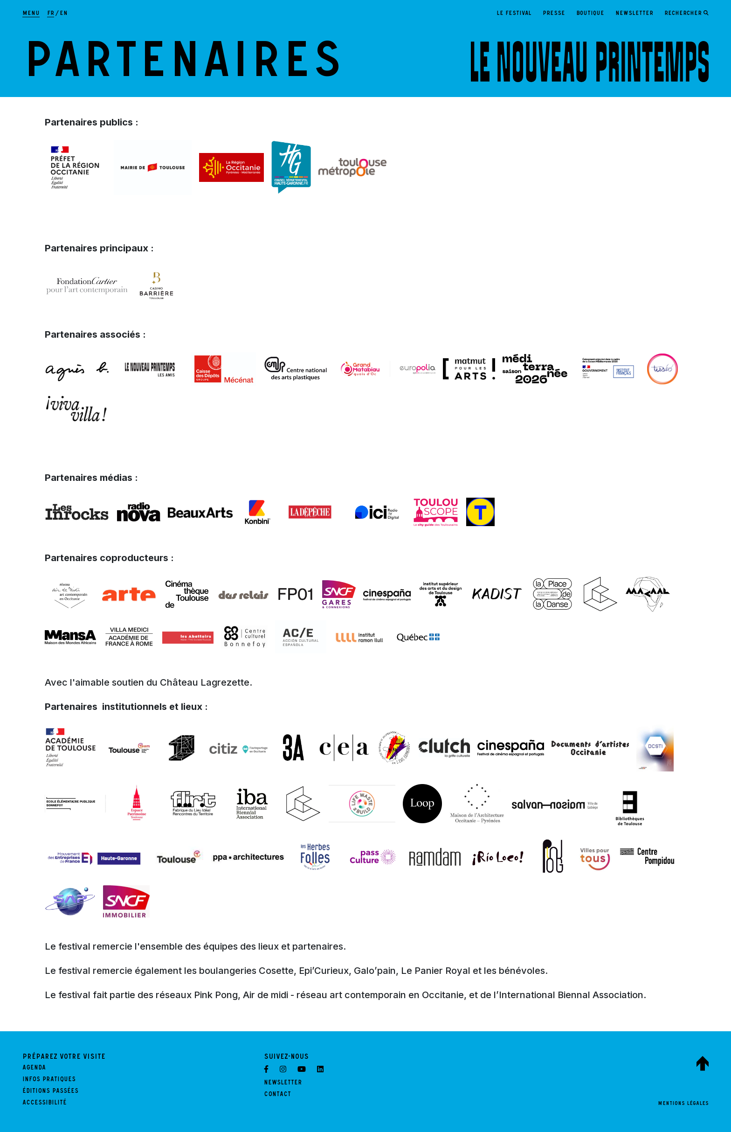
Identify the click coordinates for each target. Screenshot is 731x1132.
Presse (554, 14)
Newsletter (634, 14)
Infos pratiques (49, 1080)
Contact (277, 1095)
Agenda (34, 1068)
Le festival (514, 14)
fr (50, 14)
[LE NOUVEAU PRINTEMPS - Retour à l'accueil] (590, 61)
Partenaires (182, 67)
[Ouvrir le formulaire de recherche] (686, 14)
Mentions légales (683, 1104)
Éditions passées (50, 1092)
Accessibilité (44, 1103)
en (64, 14)
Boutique (590, 14)
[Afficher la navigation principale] (31, 14)
